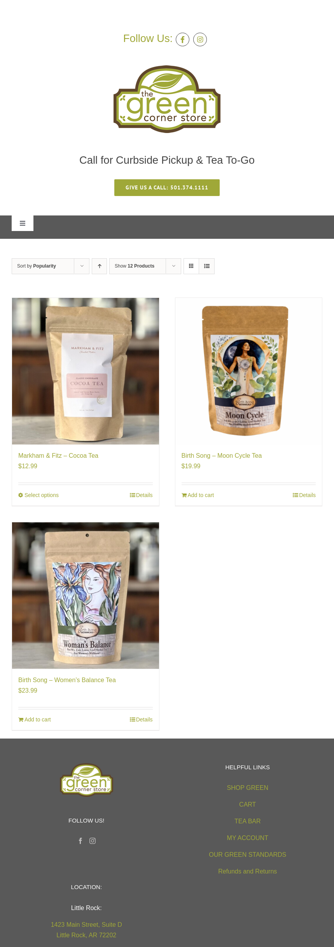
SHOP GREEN (247, 787)
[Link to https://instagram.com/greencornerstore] (200, 39)
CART (247, 804)
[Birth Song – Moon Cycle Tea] (248, 371)
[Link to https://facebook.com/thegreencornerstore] (182, 39)
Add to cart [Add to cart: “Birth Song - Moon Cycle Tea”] (201, 495)
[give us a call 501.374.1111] (167, 187)
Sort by (36, 266)
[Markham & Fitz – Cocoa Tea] (85, 371)
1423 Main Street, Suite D (86, 924)
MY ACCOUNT (247, 838)
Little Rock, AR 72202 (86, 935)
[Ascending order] (99, 266)
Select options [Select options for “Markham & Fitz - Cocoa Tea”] (41, 495)
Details (144, 495)
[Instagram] (92, 841)
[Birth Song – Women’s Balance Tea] (85, 595)
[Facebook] (80, 841)
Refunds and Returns (247, 871)
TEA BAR (247, 821)
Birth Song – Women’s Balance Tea (67, 680)
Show (134, 266)
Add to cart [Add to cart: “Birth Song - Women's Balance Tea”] (37, 719)
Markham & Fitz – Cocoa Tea (58, 455)
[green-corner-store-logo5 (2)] (167, 68)
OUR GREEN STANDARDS (247, 854)
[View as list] (206, 266)
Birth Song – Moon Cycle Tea (222, 455)
